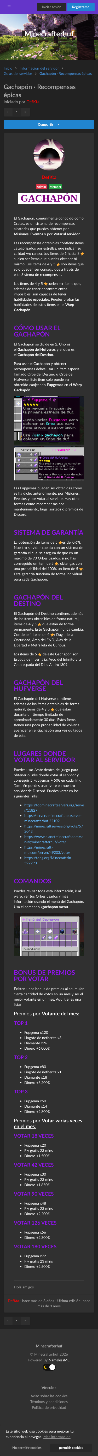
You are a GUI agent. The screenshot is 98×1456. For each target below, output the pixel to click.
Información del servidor (39, 68)
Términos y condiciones (49, 1401)
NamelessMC (59, 1360)
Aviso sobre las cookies (49, 1396)
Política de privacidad (49, 1407)
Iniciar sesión (51, 7)
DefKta (32, 101)
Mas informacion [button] (57, 1436)
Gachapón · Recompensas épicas (65, 73)
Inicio (8, 68)
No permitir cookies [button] (27, 1448)
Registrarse (80, 7)
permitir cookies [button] (71, 1448)
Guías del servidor (18, 73)
